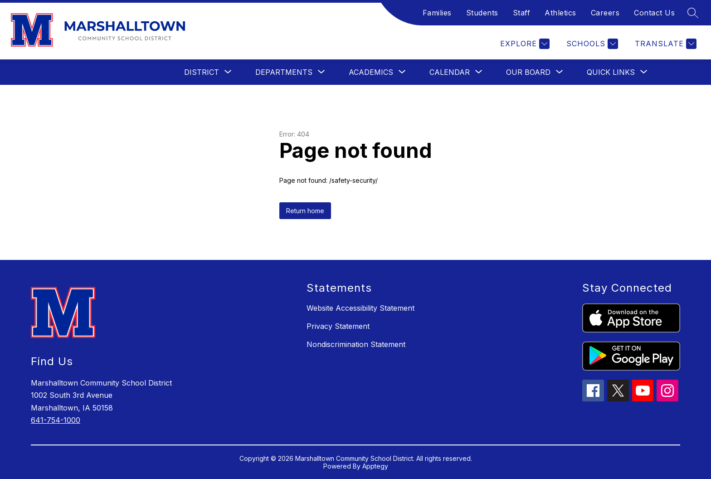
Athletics (560, 12)
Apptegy (375, 466)
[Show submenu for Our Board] (528, 72)
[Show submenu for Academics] (371, 72)
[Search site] (692, 12)
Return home (305, 211)
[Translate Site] (664, 43)
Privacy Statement (338, 326)
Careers (605, 12)
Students (482, 12)
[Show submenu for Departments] (283, 72)
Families (437, 12)
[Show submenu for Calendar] (449, 72)
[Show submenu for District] (201, 72)
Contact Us (654, 12)
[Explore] (524, 43)
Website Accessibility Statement (360, 308)
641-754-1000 (55, 420)
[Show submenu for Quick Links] (611, 72)
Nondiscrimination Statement (356, 344)
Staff (522, 12)
